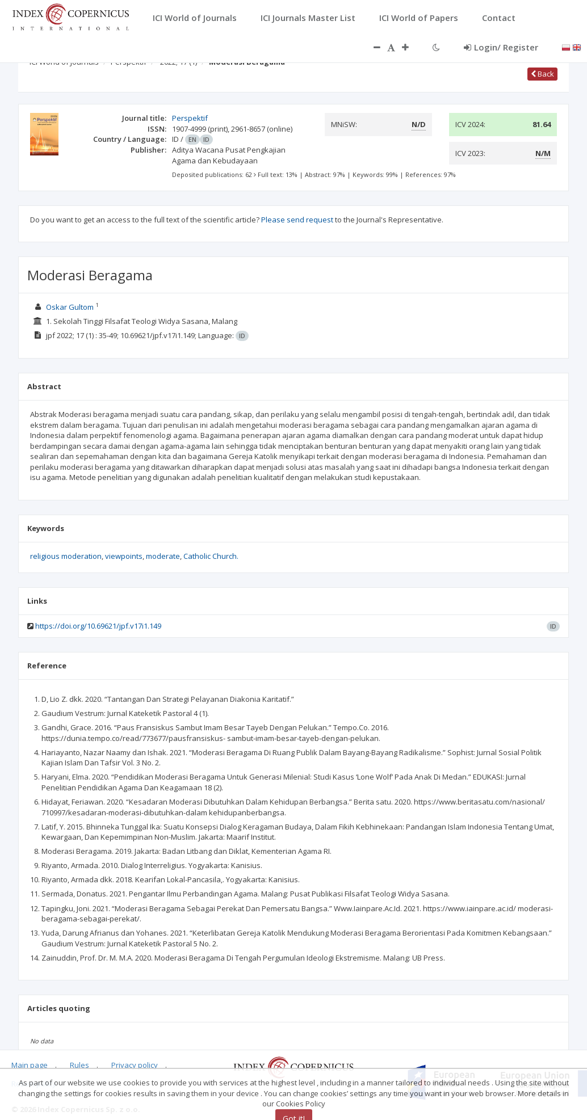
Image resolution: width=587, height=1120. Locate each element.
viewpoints (123, 556)
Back (542, 74)
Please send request (297, 219)
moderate (163, 556)
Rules (79, 1065)
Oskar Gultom (70, 307)
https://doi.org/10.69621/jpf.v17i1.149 (98, 626)
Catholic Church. (210, 556)
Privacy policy (134, 1065)
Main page (29, 1065)
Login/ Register (501, 47)
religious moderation (66, 556)
